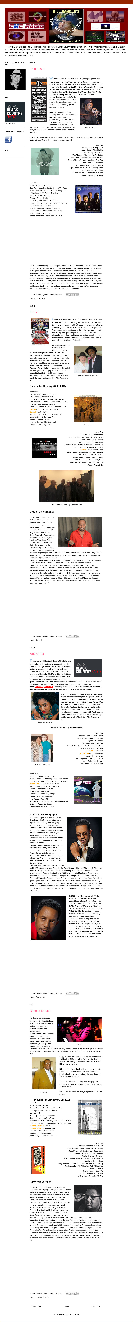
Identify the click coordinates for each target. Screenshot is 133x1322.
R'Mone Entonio (42, 1297)
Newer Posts (37, 1306)
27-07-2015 (40, 298)
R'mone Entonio (40, 1010)
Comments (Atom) (72, 1314)
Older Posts (96, 1306)
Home (67, 1306)
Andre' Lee (37, 653)
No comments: (56, 295)
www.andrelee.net (90, 936)
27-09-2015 (37, 69)
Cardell (35, 312)
